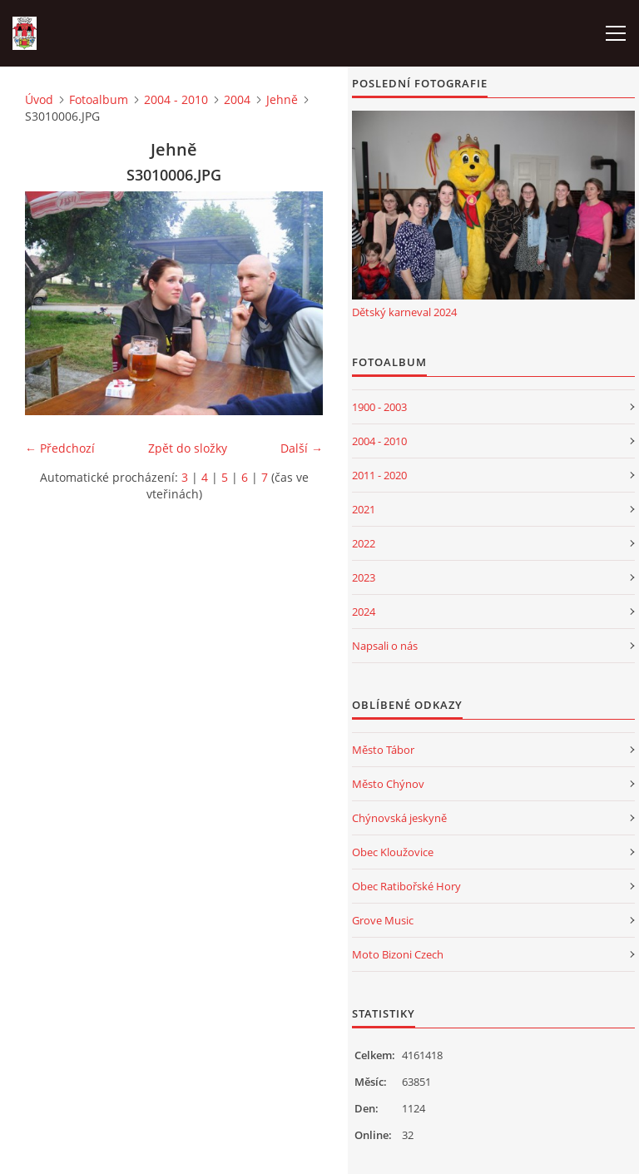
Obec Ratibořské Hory (406, 886)
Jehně (282, 99)
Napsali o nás (385, 645)
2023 (363, 577)
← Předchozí (60, 448)
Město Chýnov (388, 783)
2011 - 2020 (379, 475)
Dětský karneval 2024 (404, 312)
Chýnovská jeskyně (399, 817)
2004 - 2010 (176, 99)
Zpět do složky (187, 448)
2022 (363, 543)
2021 (363, 509)
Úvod (39, 99)
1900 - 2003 (379, 406)
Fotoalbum (98, 99)
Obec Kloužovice (392, 852)
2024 (363, 611)
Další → (301, 448)
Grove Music (383, 920)
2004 (237, 99)
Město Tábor (383, 749)
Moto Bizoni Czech (397, 954)
